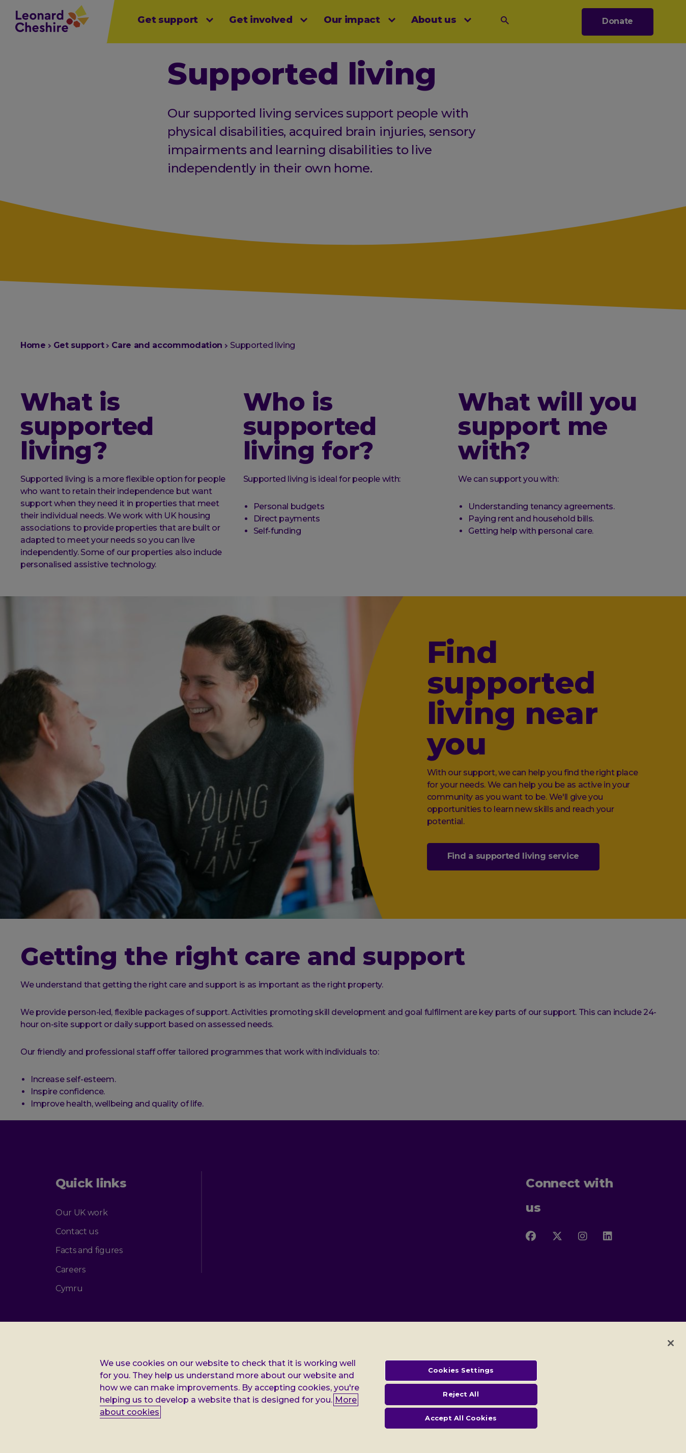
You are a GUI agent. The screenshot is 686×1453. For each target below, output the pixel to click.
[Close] (671, 1351)
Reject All (460, 1402)
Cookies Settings (461, 1378)
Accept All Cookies (460, 1425)
